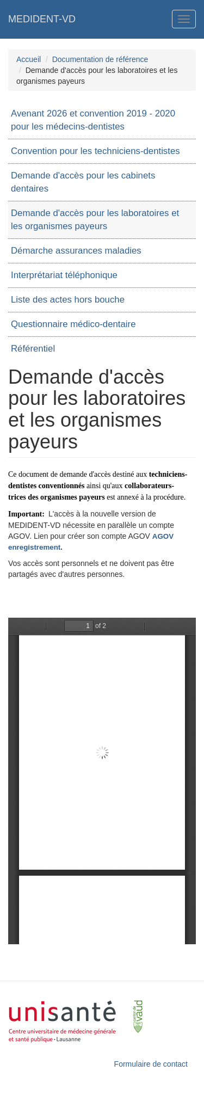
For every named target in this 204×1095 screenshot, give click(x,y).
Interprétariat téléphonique (64, 275)
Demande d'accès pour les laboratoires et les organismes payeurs (95, 219)
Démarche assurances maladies (76, 250)
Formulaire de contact (151, 1064)
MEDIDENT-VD (42, 19)
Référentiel (33, 348)
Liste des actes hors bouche (68, 299)
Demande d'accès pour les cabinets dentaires (83, 182)
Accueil (28, 59)
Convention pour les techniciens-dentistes (95, 151)
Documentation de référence (100, 59)
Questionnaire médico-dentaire (73, 324)
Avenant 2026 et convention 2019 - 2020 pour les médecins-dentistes (93, 120)
